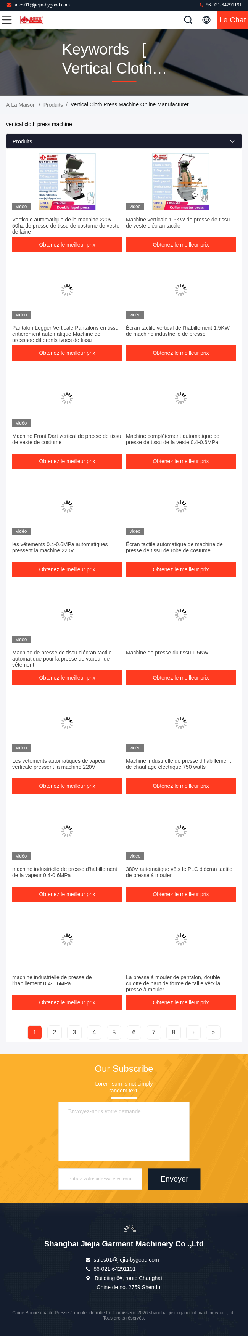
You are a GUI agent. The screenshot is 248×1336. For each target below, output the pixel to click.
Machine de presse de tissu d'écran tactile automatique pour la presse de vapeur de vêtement (61, 659)
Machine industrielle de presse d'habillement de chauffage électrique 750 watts (178, 764)
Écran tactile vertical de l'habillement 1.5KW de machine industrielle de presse (178, 331)
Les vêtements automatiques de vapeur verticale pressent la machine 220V (59, 764)
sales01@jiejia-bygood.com (38, 5)
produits (53, 105)
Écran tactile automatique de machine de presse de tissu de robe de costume (174, 547)
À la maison (21, 105)
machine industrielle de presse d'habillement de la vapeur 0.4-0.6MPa (64, 872)
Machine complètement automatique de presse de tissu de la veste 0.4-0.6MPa (172, 439)
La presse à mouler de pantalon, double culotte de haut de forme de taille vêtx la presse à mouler (173, 983)
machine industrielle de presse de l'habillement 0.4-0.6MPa (52, 980)
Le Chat (232, 20)
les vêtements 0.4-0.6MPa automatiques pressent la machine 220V (60, 547)
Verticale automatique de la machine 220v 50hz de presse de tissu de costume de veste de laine (65, 226)
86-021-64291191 (220, 5)
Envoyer (174, 1179)
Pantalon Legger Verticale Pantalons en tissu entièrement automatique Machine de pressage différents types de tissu (65, 334)
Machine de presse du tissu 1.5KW (167, 653)
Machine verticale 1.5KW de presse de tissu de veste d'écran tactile (178, 223)
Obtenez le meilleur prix (67, 245)
